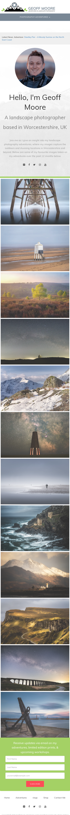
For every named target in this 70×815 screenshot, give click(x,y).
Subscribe (35, 784)
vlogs (35, 799)
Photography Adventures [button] (35, 17)
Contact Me (58, 799)
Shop (45, 799)
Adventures (22, 799)
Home (9, 799)
